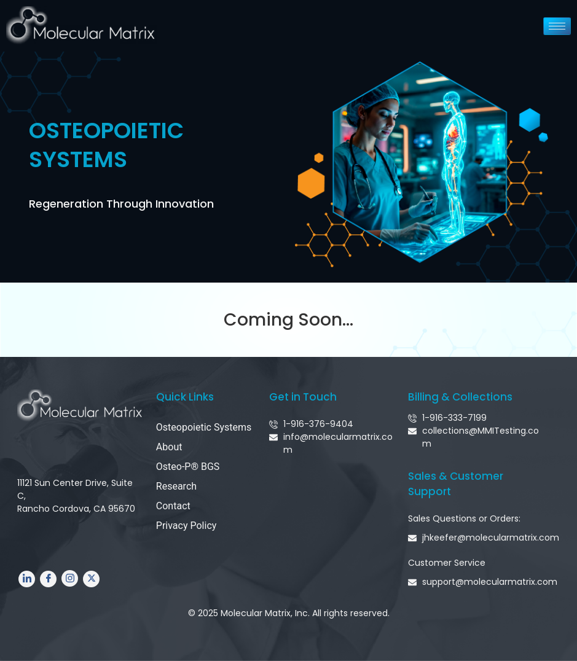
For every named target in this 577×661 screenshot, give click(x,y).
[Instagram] (69, 578)
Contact (173, 506)
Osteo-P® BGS (188, 466)
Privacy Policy (186, 525)
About (169, 447)
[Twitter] (91, 579)
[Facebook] (48, 579)
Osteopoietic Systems (203, 427)
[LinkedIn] (26, 579)
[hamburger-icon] (557, 26)
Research (176, 486)
